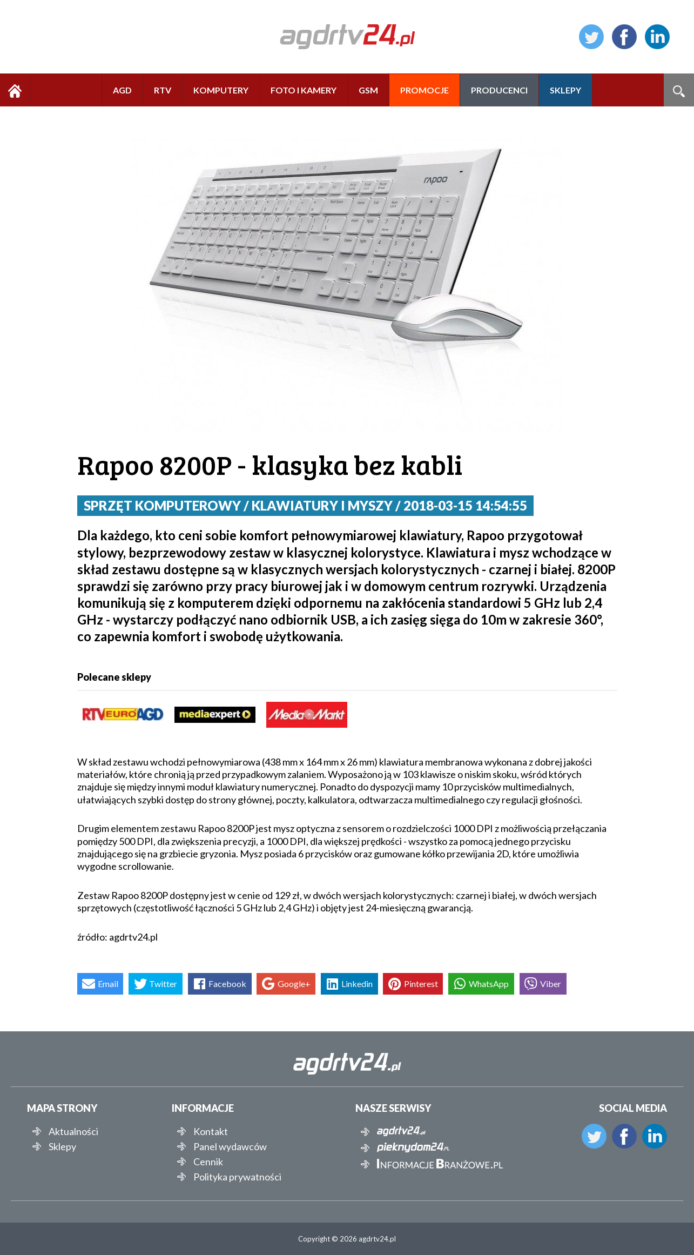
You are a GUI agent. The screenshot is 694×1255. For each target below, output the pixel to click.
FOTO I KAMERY (303, 90)
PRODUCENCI (499, 90)
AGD (122, 90)
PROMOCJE (424, 90)
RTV (162, 90)
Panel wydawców (230, 1146)
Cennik (208, 1161)
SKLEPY (565, 90)
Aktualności (73, 1131)
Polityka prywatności (237, 1177)
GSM (368, 90)
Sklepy (62, 1146)
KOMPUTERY (220, 90)
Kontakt (210, 1131)
